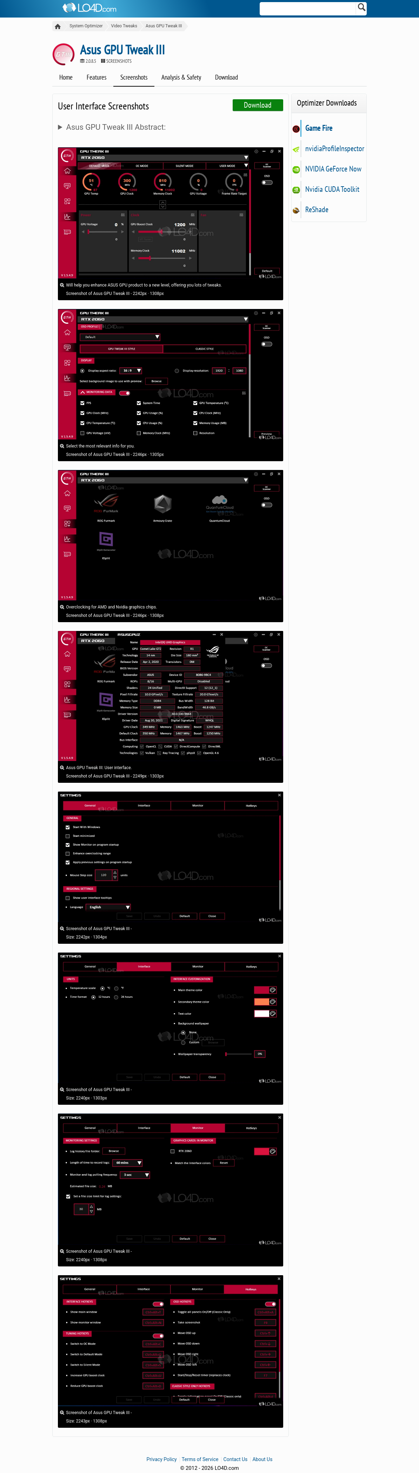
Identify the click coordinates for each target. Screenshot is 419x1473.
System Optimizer (83, 25)
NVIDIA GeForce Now (333, 169)
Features (96, 77)
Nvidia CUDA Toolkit (332, 189)
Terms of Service (200, 1459)
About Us (262, 1459)
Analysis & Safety (181, 77)
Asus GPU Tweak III (162, 25)
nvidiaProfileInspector (334, 149)
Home (66, 77)
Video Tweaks (122, 25)
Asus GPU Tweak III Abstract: (116, 127)
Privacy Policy (162, 1459)
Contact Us (236, 1459)
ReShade (316, 210)
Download (226, 77)
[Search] (362, 8)
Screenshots (133, 77)
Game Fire (318, 128)
